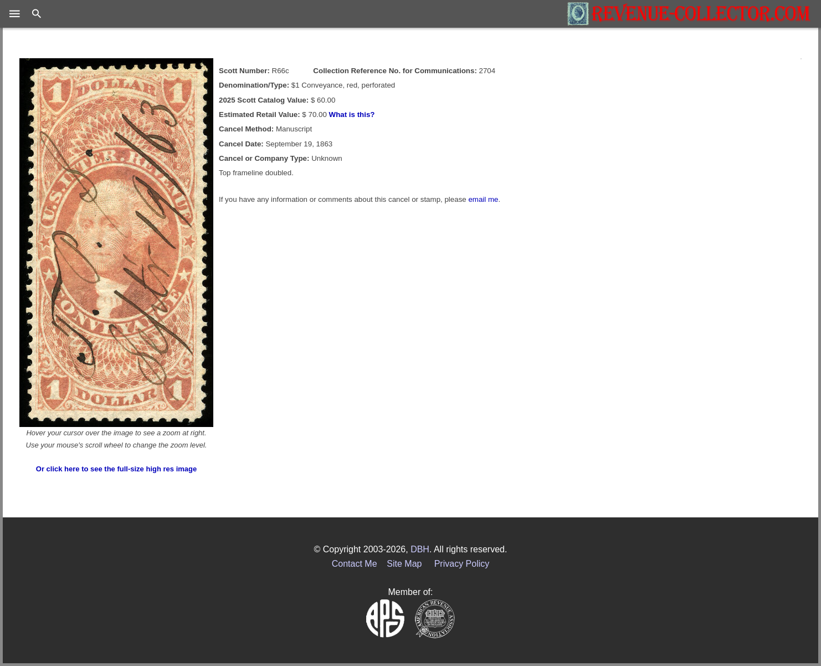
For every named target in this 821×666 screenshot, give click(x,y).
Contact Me (354, 563)
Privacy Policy (462, 563)
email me (483, 199)
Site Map (404, 563)
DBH (419, 549)
